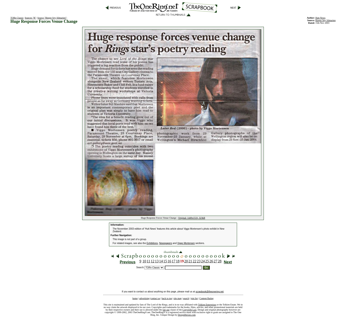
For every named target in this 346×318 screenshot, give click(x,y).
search (186, 298)
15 (165, 261)
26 (211, 261)
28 (219, 261)
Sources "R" (30, 18)
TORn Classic (17, 18)
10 (144, 261)
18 (178, 261)
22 (194, 261)
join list (194, 298)
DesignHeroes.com (187, 315)
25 (207, 261)
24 (203, 261)
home (135, 298)
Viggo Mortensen (186, 243)
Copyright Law (190, 309)
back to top (167, 298)
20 (186, 261)
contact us (155, 298)
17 (173, 261)
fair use (166, 309)
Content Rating (206, 298)
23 (198, 261)
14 (161, 261)
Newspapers (165, 243)
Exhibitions (152, 243)
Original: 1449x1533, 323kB (191, 218)
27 (215, 261)
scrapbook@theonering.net (210, 291)
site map (178, 298)
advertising (144, 298)
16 (169, 261)
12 (152, 261)
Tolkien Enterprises (207, 304)
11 (148, 261)
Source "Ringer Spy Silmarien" (52, 18)
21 (190, 261)
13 (157, 261)
